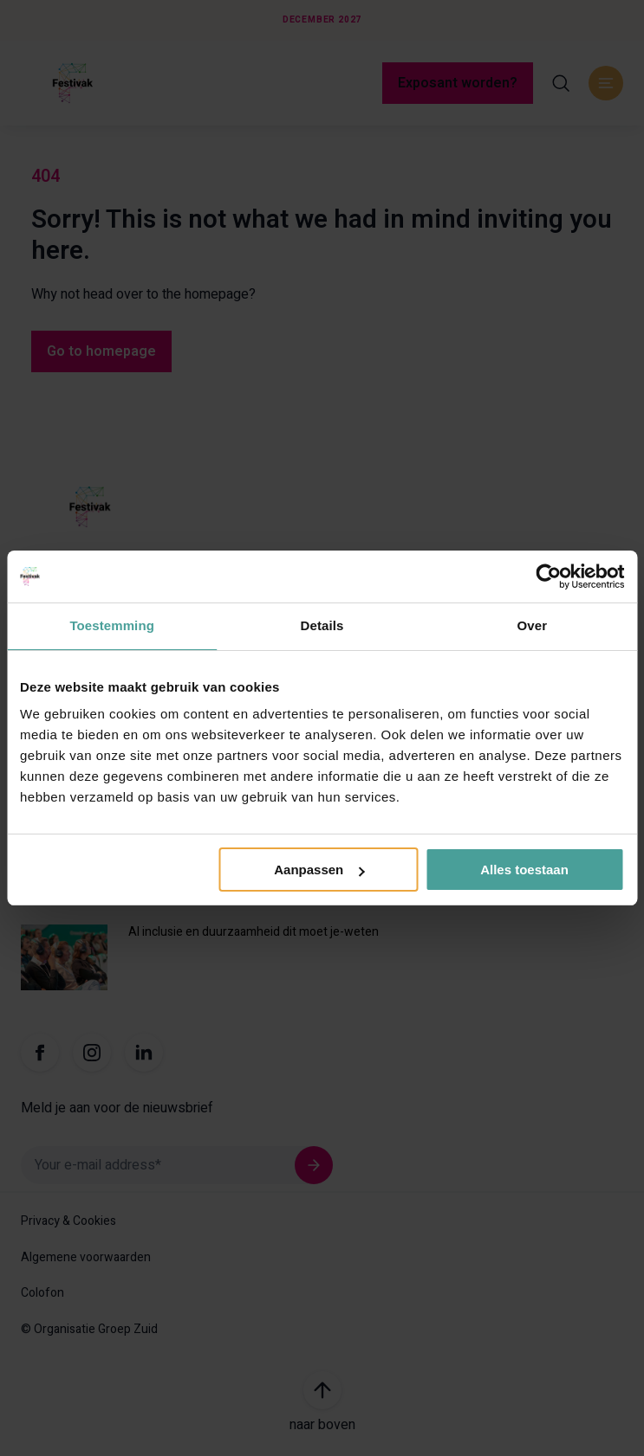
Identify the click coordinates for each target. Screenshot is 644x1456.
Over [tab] (532, 625)
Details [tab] (322, 625)
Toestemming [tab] (111, 625)
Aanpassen (319, 869)
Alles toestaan (524, 869)
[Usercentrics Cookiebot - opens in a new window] (548, 576)
